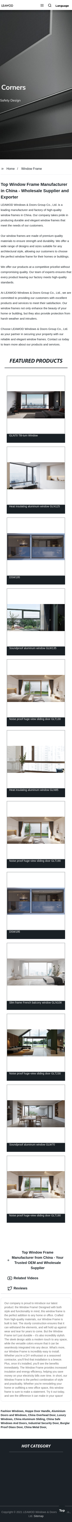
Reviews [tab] (17, 1288)
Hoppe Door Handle (37, 1411)
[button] (42, 5)
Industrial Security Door (43, 1423)
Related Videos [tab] (22, 1278)
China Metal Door (35, 1427)
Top (62, 1510)
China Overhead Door (41, 1415)
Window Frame (31, 168)
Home (11, 168)
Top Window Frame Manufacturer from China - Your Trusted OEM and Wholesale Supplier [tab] (35, 1260)
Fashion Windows (12, 1411)
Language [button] (62, 5)
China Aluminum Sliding (29, 1419)
